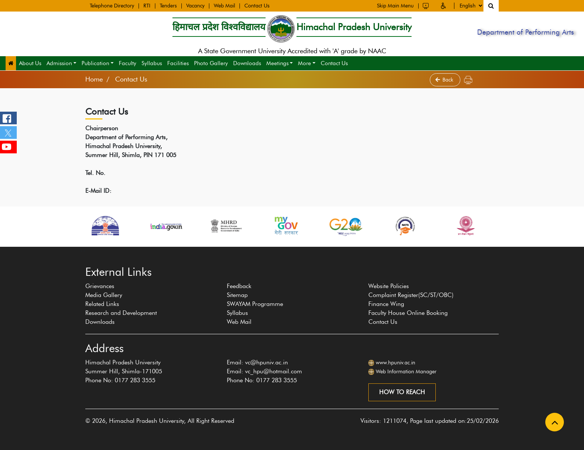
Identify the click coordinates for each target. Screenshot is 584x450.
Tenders (168, 5)
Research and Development (121, 312)
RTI (146, 5)
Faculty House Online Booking (408, 312)
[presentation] (81, 250)
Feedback (239, 286)
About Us (30, 63)
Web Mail (224, 5)
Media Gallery (103, 295)
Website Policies (388, 286)
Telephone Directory (112, 5)
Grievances (99, 286)
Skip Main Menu (395, 4)
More (304, 63)
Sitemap (237, 295)
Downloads (247, 63)
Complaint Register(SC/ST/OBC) (411, 295)
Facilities (178, 63)
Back (445, 80)
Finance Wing (386, 303)
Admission (59, 63)
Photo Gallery (211, 63)
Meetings (277, 63)
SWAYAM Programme (255, 303)
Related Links (102, 303)
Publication (95, 63)
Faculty (127, 63)
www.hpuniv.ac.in (395, 363)
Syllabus (152, 63)
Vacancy (195, 5)
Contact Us (257, 5)
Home (94, 79)
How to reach (402, 392)
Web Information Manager (406, 371)
